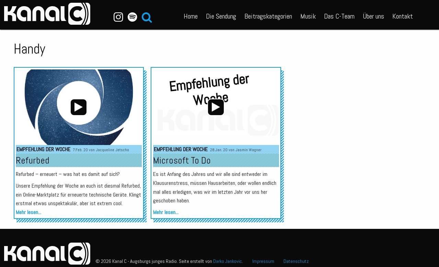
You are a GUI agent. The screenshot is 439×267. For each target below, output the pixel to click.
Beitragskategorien (268, 16)
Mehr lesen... (28, 212)
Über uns (373, 16)
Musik (308, 16)
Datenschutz (296, 261)
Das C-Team (339, 16)
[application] (78, 107)
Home (191, 16)
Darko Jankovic (227, 261)
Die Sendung (221, 16)
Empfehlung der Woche (43, 149)
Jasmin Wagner (248, 149)
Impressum (263, 261)
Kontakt (402, 16)
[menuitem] (191, 15)
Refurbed (32, 160)
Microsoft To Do (182, 160)
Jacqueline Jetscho (112, 149)
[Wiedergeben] (78, 107)
